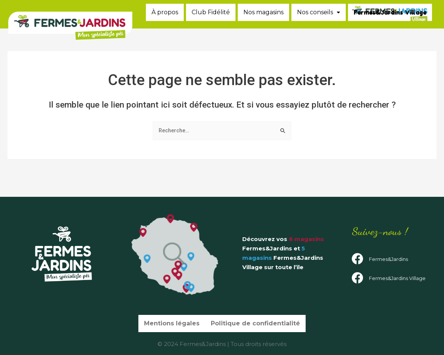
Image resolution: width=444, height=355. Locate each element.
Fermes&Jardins (388, 261)
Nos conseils (401, 12)
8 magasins (306, 240)
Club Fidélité (287, 12)
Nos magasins (342, 12)
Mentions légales (174, 325)
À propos (240, 12)
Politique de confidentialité (254, 325)
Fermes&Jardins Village (391, 29)
